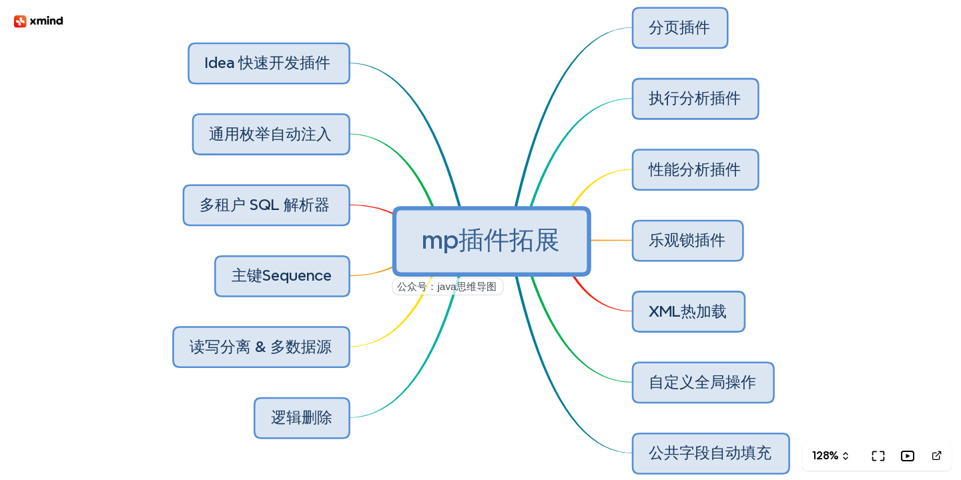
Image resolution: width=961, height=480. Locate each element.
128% (825, 455)
